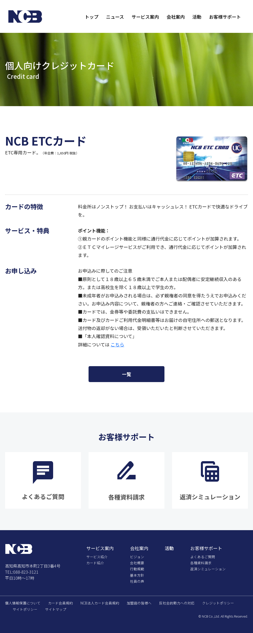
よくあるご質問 (202, 556)
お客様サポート (225, 16)
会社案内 (175, 16)
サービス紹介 (97, 556)
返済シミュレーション (208, 568)
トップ (91, 16)
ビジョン (137, 556)
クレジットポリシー (218, 602)
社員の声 (137, 581)
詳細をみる (43, 480)
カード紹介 (95, 562)
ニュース (115, 16)
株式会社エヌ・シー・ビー (25, 16)
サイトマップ (55, 609)
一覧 (126, 374)
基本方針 (137, 575)
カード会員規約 (60, 602)
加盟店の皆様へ (139, 602)
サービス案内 (145, 16)
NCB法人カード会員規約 (99, 602)
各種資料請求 (201, 562)
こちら (117, 344)
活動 (196, 16)
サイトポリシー (25, 609)
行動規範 (137, 568)
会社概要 (137, 562)
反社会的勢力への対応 (177, 602)
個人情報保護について (22, 602)
